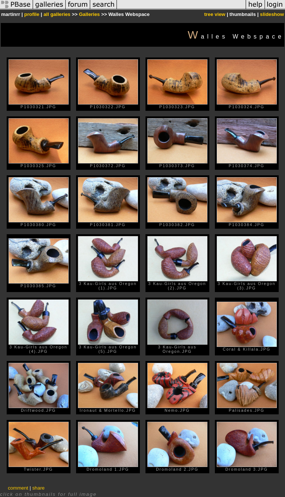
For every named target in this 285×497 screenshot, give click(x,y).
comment (18, 488)
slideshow (272, 14)
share (38, 488)
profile (31, 14)
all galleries (57, 14)
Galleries (89, 14)
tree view (214, 14)
